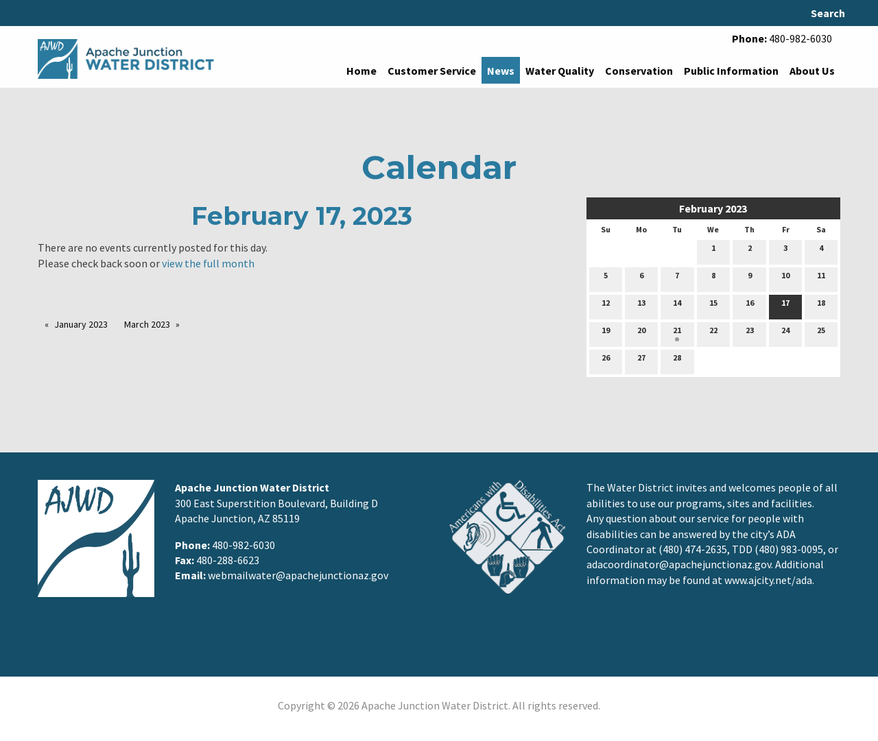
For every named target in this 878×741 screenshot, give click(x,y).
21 (677, 333)
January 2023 (81, 324)
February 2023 (713, 208)
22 (713, 333)
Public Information (731, 70)
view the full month (208, 263)
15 (713, 305)
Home (361, 70)
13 (641, 305)
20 (641, 333)
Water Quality (559, 70)
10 (785, 278)
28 (677, 360)
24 (785, 333)
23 (750, 333)
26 (606, 360)
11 (821, 278)
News (500, 70)
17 (785, 305)
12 (606, 305)
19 (606, 333)
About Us (812, 70)
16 (750, 305)
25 (821, 333)
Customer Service (432, 70)
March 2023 (147, 324)
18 (821, 305)
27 (641, 360)
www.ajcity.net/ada (768, 580)
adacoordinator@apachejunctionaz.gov (678, 564)
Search (828, 13)
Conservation (639, 70)
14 (677, 305)
